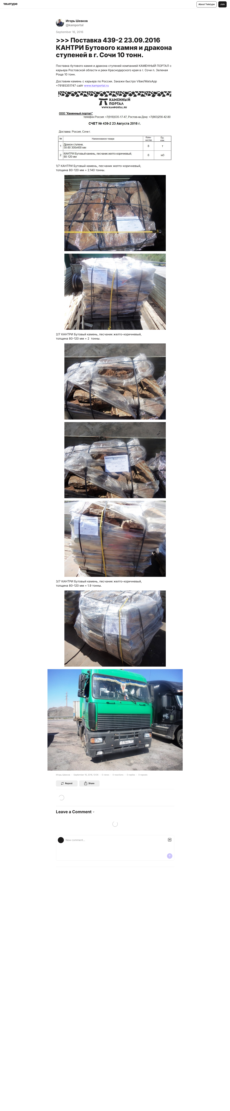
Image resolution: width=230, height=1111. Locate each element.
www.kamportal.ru (96, 85)
